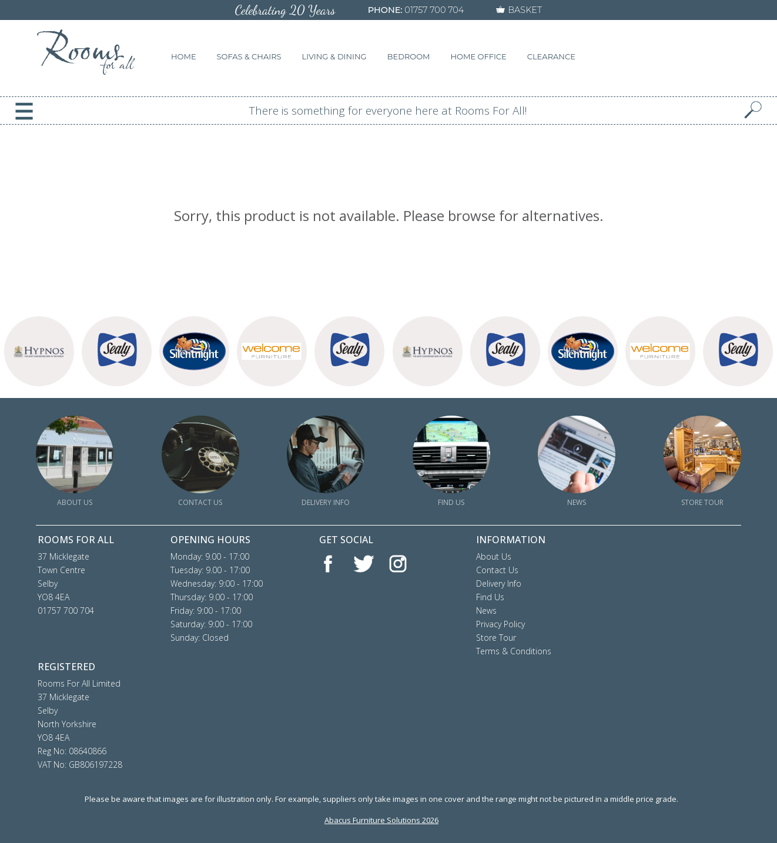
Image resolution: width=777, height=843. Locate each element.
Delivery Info (498, 583)
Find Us (490, 597)
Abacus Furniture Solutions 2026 (381, 820)
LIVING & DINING (334, 56)
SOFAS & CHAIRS (249, 56)
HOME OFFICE (479, 56)
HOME (183, 56)
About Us (493, 556)
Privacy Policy (500, 624)
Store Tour (496, 637)
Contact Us (497, 570)
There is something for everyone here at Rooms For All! (388, 110)
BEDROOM (408, 56)
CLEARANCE (551, 56)
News (486, 610)
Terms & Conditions (513, 651)
